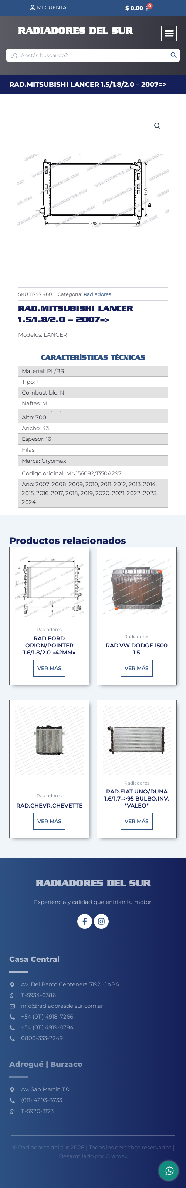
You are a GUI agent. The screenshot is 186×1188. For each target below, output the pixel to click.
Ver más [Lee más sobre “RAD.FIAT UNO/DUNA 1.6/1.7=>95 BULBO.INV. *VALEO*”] (137, 821)
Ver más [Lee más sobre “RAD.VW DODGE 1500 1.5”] (137, 668)
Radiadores (97, 294)
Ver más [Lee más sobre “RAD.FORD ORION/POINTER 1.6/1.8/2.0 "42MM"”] (49, 668)
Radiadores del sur (75, 31)
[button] (169, 34)
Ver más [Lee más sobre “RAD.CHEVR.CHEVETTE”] (49, 821)
